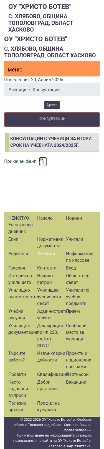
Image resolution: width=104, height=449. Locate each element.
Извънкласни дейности (51, 357)
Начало (45, 218)
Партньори (77, 374)
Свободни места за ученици (76, 332)
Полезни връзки (17, 406)
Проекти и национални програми (78, 360)
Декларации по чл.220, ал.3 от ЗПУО (50, 335)
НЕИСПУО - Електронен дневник (20, 224)
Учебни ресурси (16, 314)
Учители (74, 239)
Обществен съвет (77, 279)
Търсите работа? (17, 357)
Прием (73, 311)
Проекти (17, 374)
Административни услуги (51, 314)
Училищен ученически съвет (49, 297)
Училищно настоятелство (22, 293)
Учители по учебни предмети (77, 297)
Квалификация (51, 374)
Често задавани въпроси (18, 388)
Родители (18, 253)
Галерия (16, 268)
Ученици (17, 89)
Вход (71, 268)
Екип (13, 239)
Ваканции (76, 382)
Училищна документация (22, 329)
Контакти (47, 268)
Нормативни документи (50, 242)
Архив (52, 105)
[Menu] (12, 70)
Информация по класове (79, 257)
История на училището (20, 279)
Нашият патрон (45, 279)
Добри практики (47, 385)
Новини (74, 218)
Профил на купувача (48, 406)
